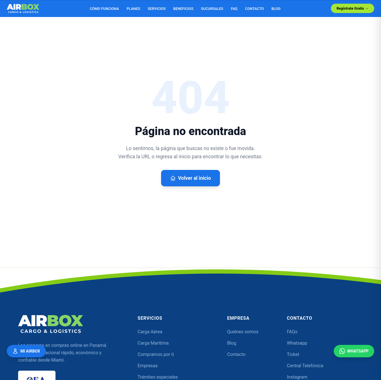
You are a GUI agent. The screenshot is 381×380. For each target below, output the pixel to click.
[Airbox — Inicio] (23, 8)
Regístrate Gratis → (353, 8)
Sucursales (212, 9)
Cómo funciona (104, 9)
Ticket (293, 354)
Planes (133, 9)
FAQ (234, 9)
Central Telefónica (305, 365)
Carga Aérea (150, 331)
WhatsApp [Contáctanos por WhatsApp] (354, 351)
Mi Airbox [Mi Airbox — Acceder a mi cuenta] (26, 351)
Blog (276, 9)
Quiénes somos (243, 331)
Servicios (157, 9)
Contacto (254, 9)
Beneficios (183, 9)
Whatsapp (297, 343)
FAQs (292, 331)
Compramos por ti (156, 354)
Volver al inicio (190, 178)
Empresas (148, 365)
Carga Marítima (153, 343)
